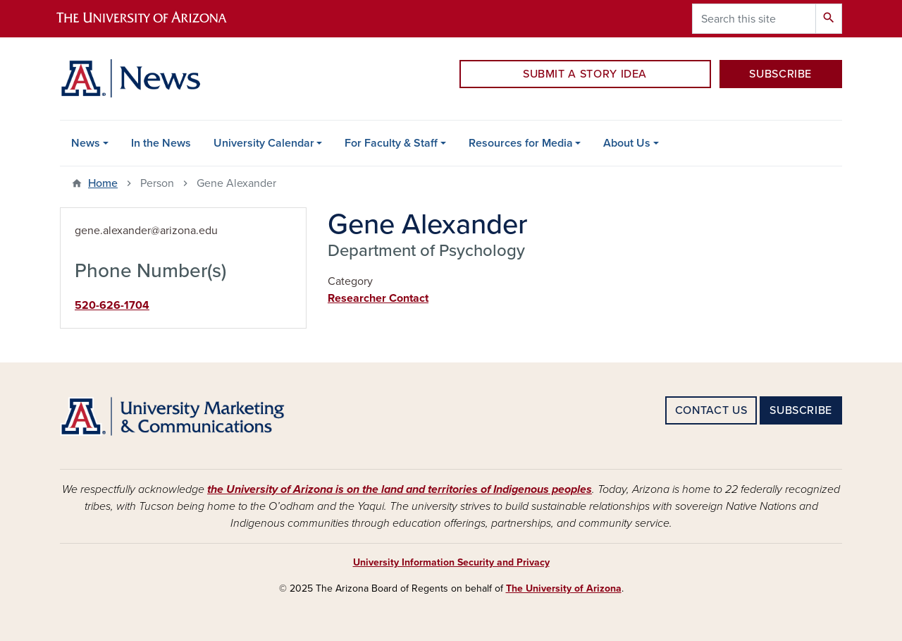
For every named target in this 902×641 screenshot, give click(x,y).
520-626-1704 (112, 305)
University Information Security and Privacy (451, 562)
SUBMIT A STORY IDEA (585, 74)
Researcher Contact (378, 298)
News (85, 143)
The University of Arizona (564, 588)
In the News (161, 143)
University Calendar (264, 143)
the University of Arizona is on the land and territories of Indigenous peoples (399, 489)
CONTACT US (711, 410)
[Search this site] (754, 19)
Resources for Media (521, 143)
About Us (626, 143)
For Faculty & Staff (391, 143)
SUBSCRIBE (780, 74)
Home (103, 183)
